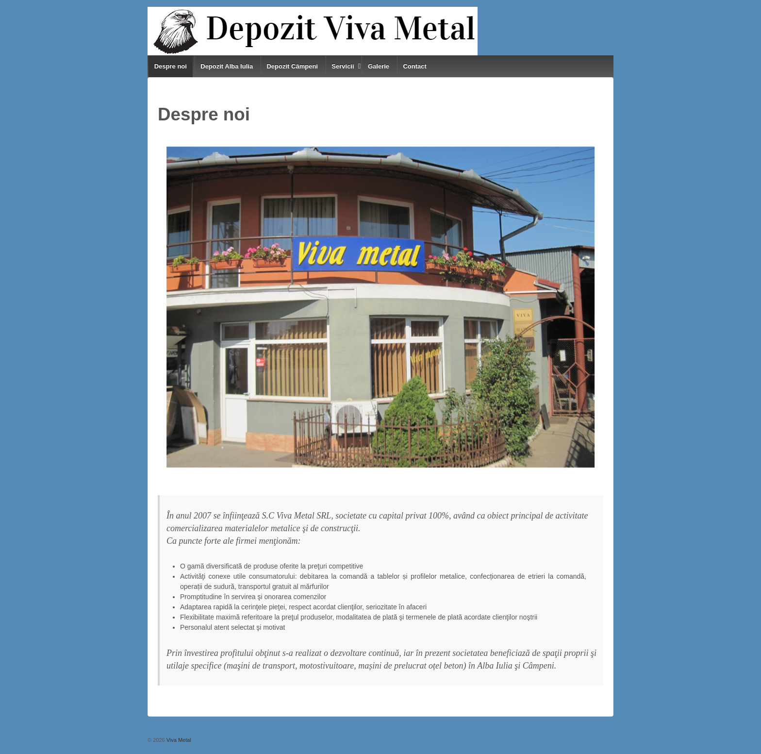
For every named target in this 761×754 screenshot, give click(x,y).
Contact (414, 66)
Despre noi (170, 66)
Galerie (378, 66)
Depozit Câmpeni (291, 66)
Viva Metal (178, 740)
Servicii (342, 66)
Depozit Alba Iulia (226, 66)
